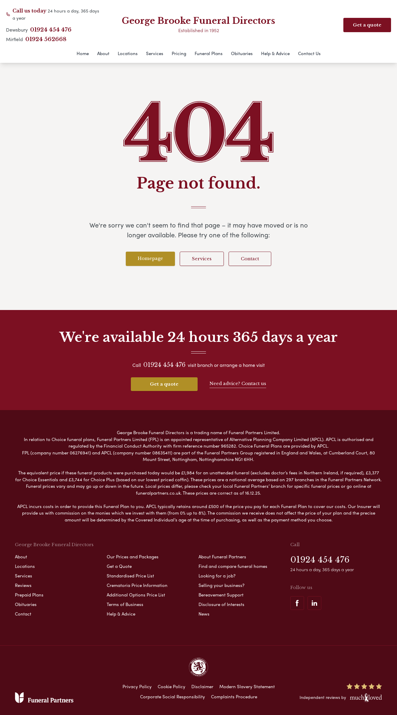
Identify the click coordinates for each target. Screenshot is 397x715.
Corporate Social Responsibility (172, 696)
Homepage (150, 258)
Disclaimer (202, 686)
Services (154, 53)
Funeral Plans (209, 53)
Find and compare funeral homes (233, 566)
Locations (128, 53)
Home (83, 53)
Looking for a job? (217, 575)
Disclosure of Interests (221, 604)
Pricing (179, 53)
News (204, 613)
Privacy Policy (137, 686)
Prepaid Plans (29, 594)
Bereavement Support (221, 594)
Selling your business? (221, 585)
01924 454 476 (51, 30)
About (103, 53)
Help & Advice (275, 53)
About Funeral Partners (222, 556)
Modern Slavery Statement (247, 686)
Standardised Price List (130, 575)
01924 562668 (45, 39)
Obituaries (242, 53)
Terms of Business (125, 604)
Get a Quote (119, 566)
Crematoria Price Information (137, 585)
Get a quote (164, 384)
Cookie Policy (171, 686)
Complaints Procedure (234, 696)
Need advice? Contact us (238, 383)
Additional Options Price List (136, 594)
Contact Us (309, 53)
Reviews (23, 585)
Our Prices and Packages (133, 556)
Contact (250, 258)
